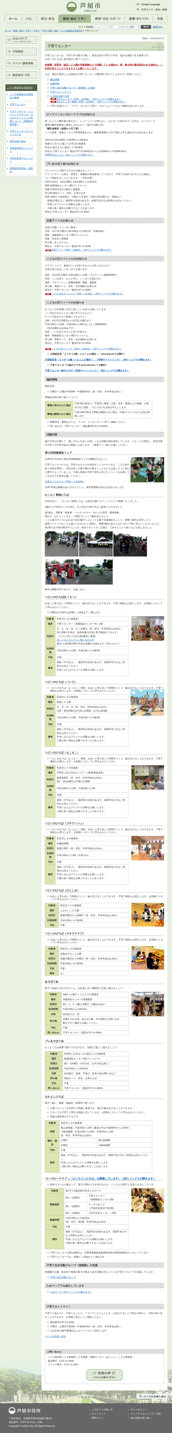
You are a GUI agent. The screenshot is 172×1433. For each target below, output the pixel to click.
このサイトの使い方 (102, 1409)
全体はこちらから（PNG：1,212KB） (65, 481)
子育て (37, 31)
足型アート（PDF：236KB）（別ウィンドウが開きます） (82, 250)
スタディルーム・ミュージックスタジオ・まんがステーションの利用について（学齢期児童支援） (21, 118)
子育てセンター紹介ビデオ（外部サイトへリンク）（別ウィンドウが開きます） (87, 370)
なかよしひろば (54, 1096)
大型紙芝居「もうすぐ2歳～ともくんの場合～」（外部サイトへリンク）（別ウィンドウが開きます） (98, 359)
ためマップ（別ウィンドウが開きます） (71, 1292)
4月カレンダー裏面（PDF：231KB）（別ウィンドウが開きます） (91, 101)
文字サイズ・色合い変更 (154, 9)
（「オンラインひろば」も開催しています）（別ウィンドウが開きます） (111, 1178)
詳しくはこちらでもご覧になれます (75, 640)
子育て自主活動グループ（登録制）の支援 (72, 87)
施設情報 (54, 79)
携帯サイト (97, 1418)
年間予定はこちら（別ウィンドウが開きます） (69, 155)
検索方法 (157, 27)
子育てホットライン (60, 92)
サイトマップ (99, 1413)
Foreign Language (150, 4)
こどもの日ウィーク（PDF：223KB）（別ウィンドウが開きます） (86, 348)
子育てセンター (18, 104)
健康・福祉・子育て (22, 31)
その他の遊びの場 (59, 96)
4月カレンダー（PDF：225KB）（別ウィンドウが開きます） (89, 99)
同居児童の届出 (18, 141)
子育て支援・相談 (50, 31)
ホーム (8, 31)
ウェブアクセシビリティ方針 (146, 1413)
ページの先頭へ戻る (55, 1336)
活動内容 (54, 83)
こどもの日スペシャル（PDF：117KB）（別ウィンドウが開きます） (87, 293)
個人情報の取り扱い (141, 1418)
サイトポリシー (139, 1409)
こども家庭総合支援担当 (71, 31)
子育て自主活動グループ (63, 1277)
